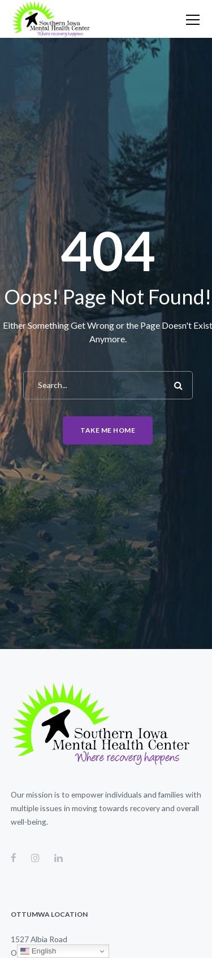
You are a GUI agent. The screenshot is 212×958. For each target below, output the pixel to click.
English (38, 951)
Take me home (107, 430)
